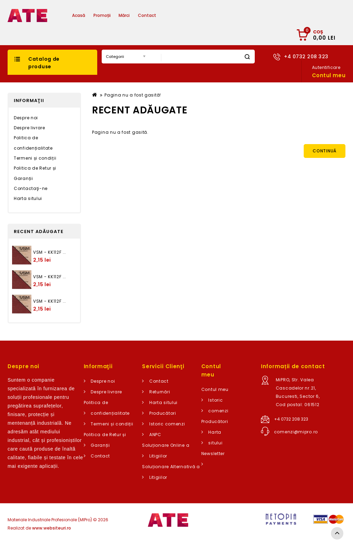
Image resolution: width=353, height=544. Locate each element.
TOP (337, 533)
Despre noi (26, 118)
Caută (247, 56)
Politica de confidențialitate (33, 143)
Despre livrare (29, 128)
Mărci (124, 15)
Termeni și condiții (35, 158)
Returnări (159, 392)
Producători (162, 413)
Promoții (102, 15)
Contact (147, 15)
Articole (172, 15)
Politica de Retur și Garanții (35, 173)
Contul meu (215, 389)
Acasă (78, 15)
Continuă (324, 151)
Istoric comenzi (167, 424)
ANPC (155, 434)
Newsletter (213, 453)
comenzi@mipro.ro (296, 432)
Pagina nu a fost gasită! (132, 95)
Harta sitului (28, 198)
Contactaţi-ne (31, 188)
